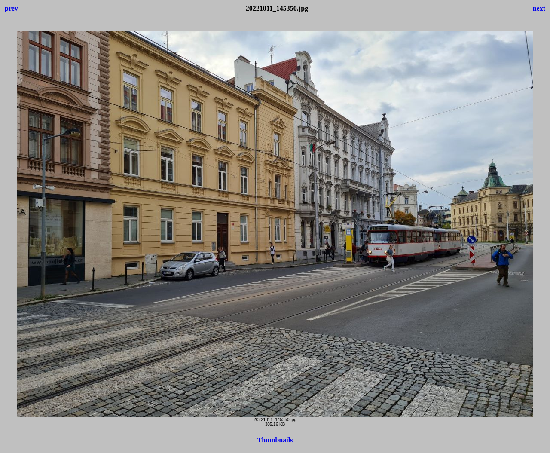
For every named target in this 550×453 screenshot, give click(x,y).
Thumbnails (275, 440)
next (539, 8)
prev (11, 8)
